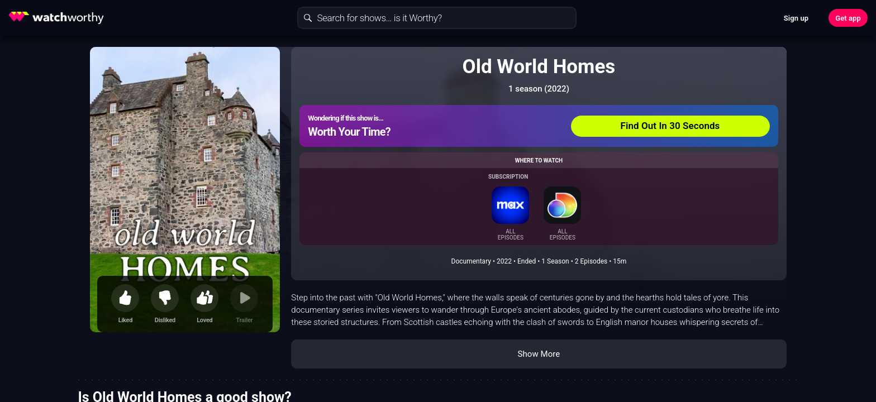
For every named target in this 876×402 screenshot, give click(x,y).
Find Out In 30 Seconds (670, 125)
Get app (848, 18)
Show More (538, 354)
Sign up (796, 18)
